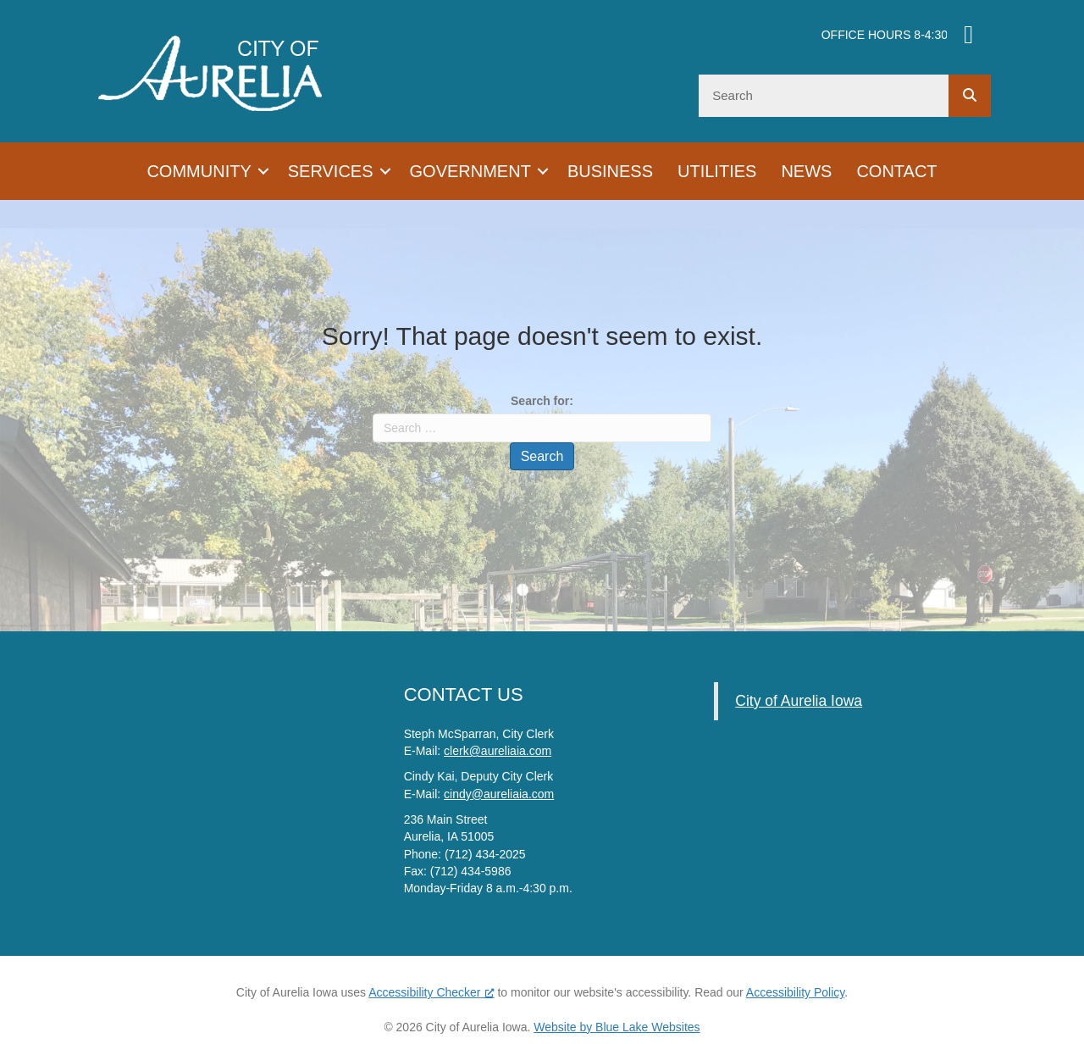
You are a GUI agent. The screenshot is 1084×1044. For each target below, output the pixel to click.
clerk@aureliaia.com (497, 751)
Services (330, 171)
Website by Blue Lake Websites (617, 1027)
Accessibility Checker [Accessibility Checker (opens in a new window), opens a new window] (431, 992)
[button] (263, 171)
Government (470, 171)
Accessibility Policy (795, 992)
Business (610, 171)
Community (199, 171)
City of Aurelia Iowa (798, 700)
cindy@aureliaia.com (499, 794)
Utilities (717, 171)
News (806, 171)
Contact (896, 171)
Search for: (542, 401)
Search (542, 456)
